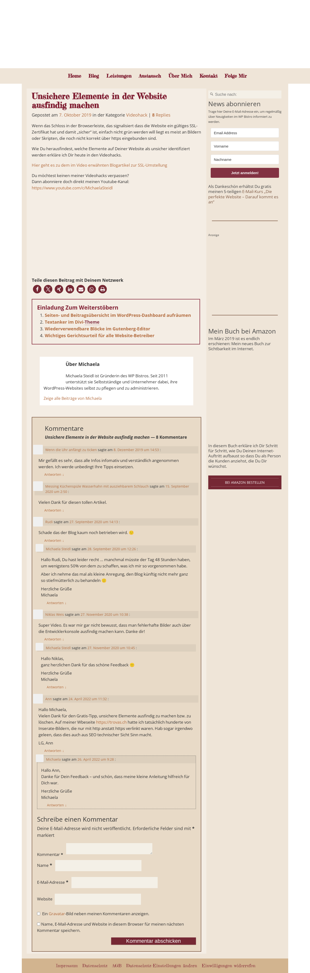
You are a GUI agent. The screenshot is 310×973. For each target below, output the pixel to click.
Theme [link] (92, 322)
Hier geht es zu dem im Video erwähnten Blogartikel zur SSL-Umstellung (99, 165)
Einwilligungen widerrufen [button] (229, 965)
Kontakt (208, 76)
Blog (93, 76)
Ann (48, 699)
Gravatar (57, 913)
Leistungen (119, 76)
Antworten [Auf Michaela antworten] (57, 805)
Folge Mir (236, 76)
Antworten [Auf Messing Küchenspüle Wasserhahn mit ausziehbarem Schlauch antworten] (54, 510)
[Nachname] (245, 159)
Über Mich (180, 76)
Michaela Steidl (58, 549)
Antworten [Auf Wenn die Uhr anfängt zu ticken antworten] (54, 474)
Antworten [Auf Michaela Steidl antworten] (56, 603)
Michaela (53, 759)
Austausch (150, 76)
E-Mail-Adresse (53, 882)
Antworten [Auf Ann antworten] (54, 750)
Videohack (136, 115)
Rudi (49, 522)
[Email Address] (245, 133)
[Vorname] (245, 146)
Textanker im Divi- (65, 322)
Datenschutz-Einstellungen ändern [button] (161, 965)
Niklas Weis (54, 614)
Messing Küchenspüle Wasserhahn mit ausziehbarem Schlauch (97, 486)
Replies (161, 115)
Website (45, 899)
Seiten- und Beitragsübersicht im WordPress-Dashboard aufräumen (118, 315)
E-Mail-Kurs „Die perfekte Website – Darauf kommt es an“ (243, 196)
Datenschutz (95, 965)
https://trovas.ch (111, 722)
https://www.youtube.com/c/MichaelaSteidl (72, 188)
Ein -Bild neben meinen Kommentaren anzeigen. (95, 913)
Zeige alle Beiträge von (73, 398)
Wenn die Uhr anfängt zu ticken (71, 449)
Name (45, 865)
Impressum (67, 965)
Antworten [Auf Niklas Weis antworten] (54, 639)
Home (74, 76)
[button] (37, 289)
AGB (117, 965)
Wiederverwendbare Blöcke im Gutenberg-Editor (97, 329)
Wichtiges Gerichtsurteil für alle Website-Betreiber (100, 335)
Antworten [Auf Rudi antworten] (54, 540)
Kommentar (50, 854)
